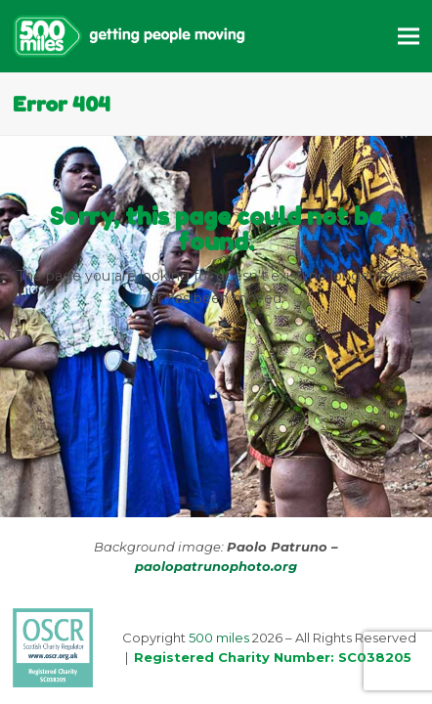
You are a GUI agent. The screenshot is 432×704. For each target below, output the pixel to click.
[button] (408, 35)
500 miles (219, 637)
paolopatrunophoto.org (216, 566)
